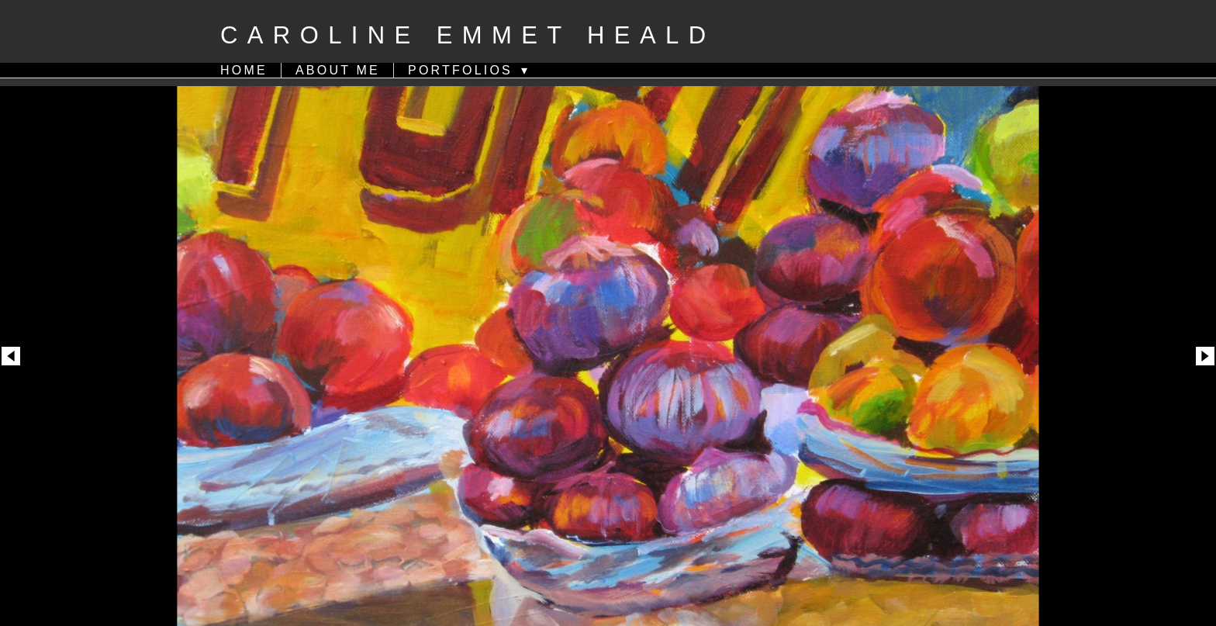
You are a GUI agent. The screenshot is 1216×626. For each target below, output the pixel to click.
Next (1205, 323)
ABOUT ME (337, 70)
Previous (11, 323)
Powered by (608, 606)
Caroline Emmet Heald (467, 35)
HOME (244, 70)
